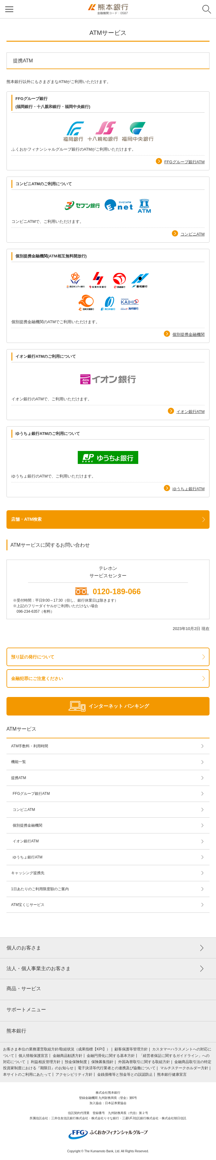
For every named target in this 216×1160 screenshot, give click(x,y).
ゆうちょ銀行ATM (188, 488)
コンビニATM (193, 234)
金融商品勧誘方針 (67, 1056)
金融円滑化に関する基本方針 (111, 1056)
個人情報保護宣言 (33, 1056)
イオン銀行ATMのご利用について (45, 356)
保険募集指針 (102, 1062)
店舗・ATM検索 (26, 519)
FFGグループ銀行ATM (184, 162)
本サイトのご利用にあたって (27, 1074)
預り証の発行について (32, 656)
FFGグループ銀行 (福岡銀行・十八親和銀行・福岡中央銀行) (52, 102)
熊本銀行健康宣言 (172, 1074)
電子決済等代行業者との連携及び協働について (117, 1068)
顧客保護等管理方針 (131, 1049)
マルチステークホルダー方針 (184, 1068)
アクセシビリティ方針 (74, 1074)
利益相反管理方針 (45, 1062)
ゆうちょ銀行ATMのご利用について (47, 433)
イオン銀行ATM (191, 411)
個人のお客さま (23, 947)
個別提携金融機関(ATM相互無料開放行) (51, 256)
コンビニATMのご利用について (43, 184)
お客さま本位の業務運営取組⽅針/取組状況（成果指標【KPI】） (56, 1049)
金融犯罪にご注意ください (37, 678)
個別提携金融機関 (188, 334)
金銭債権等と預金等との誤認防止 (125, 1074)
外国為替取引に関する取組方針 (144, 1062)
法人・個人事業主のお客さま (38, 968)
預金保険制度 (76, 1062)
